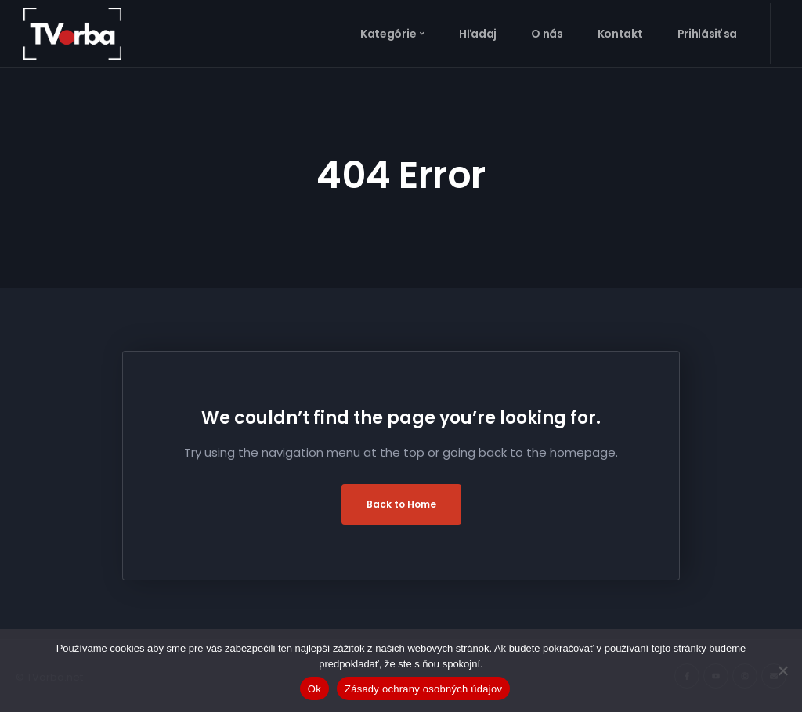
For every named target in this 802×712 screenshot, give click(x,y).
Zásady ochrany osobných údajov (423, 689)
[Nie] (782, 670)
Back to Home (401, 504)
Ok (314, 689)
